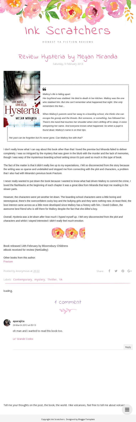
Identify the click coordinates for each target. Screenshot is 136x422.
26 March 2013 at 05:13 (24, 325)
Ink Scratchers (68, 31)
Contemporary (22, 279)
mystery (40, 279)
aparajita (18, 321)
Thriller (52, 279)
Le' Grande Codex (23, 339)
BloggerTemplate (86, 419)
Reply (128, 347)
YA (61, 279)
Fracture (8, 261)
